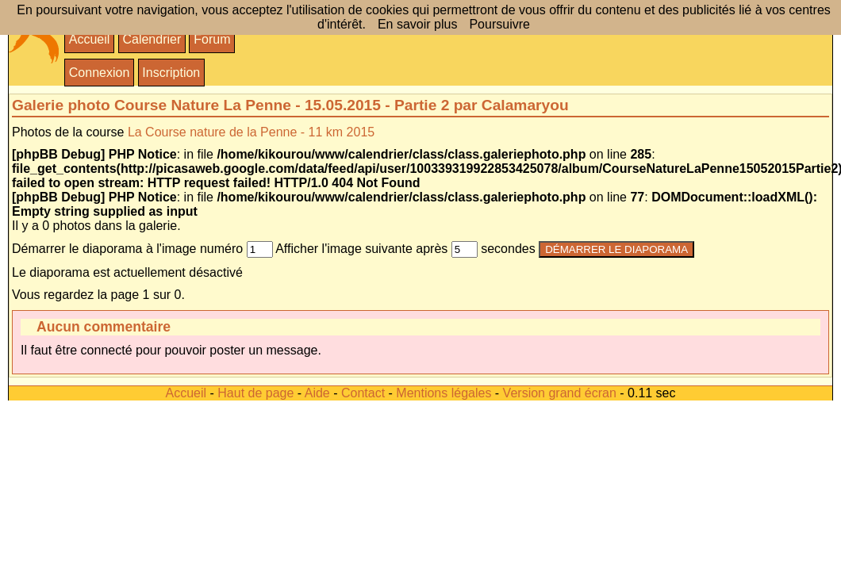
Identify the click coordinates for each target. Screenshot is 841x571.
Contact (363, 393)
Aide (317, 393)
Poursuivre (499, 24)
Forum (212, 39)
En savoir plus (418, 24)
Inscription (171, 72)
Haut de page (255, 393)
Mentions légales (443, 393)
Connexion (99, 72)
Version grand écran (559, 393)
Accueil (89, 39)
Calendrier (151, 39)
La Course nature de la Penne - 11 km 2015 (251, 132)
